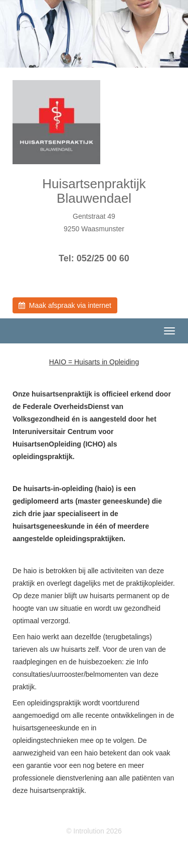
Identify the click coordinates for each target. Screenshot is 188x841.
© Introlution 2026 (94, 831)
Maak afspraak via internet (65, 305)
